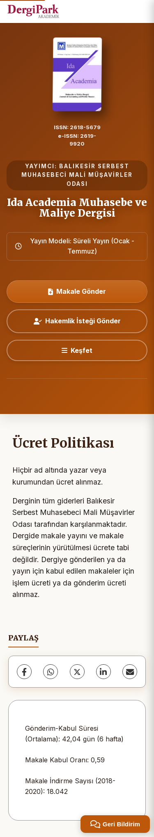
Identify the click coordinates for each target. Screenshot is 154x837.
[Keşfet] (77, 350)
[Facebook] (24, 671)
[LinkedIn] (103, 671)
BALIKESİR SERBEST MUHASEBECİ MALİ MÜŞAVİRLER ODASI (77, 175)
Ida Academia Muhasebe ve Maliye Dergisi (77, 208)
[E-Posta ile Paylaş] (129, 671)
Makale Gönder (77, 291)
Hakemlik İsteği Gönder (77, 321)
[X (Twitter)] (77, 671)
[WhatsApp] (50, 671)
